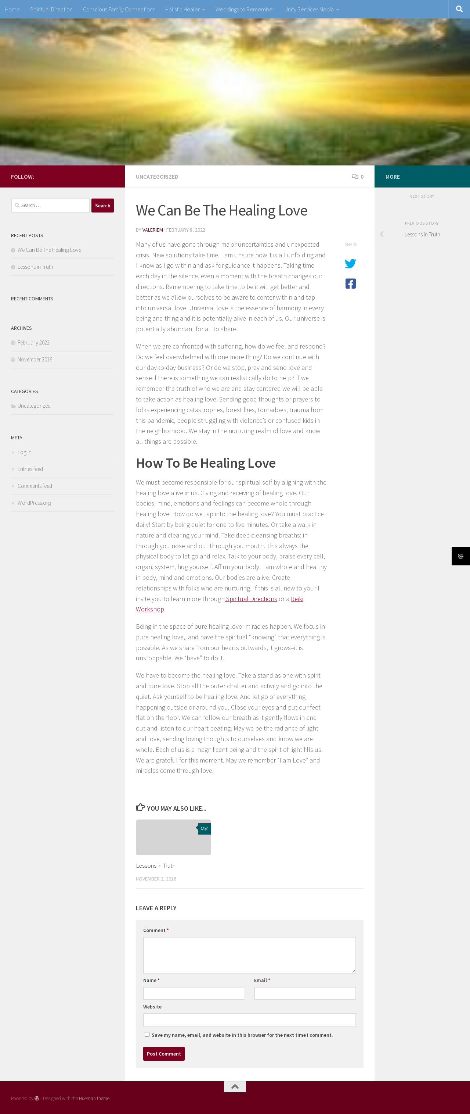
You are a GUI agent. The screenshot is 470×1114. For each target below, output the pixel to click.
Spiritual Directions (251, 599)
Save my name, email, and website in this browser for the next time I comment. (242, 1035)
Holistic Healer (182, 9)
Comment (156, 930)
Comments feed (35, 485)
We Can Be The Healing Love (49, 249)
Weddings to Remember (245, 9)
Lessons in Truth (156, 865)
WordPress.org (34, 502)
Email (262, 980)
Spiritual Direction (51, 9)
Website (152, 1006)
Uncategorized (157, 176)
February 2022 (34, 342)
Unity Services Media (309, 9)
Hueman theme (94, 1098)
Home (12, 9)
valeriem (152, 229)
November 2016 (35, 359)
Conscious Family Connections (119, 9)
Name (151, 980)
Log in (25, 452)
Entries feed (30, 468)
